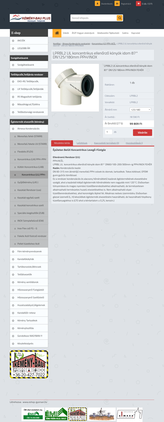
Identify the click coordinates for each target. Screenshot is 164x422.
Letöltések (82, 143)
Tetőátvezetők (24, 274)
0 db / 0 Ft (147, 4)
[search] (119, 18)
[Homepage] (57, 33)
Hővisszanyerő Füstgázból (30, 290)
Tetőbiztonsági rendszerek (30, 112)
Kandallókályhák (25, 259)
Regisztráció (125, 3)
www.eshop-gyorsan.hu (35, 402)
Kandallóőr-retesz (26, 313)
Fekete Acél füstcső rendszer (31, 236)
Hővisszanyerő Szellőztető (30, 297)
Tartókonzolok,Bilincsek (29, 266)
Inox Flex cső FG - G (27, 228)
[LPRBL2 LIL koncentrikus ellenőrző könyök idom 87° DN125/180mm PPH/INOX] (75, 65)
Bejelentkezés (105, 3)
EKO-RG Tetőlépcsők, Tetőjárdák (28, 82)
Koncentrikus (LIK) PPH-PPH (31, 159)
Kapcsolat (135, 32)
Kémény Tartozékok (27, 320)
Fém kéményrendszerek (29, 251)
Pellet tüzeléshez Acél (28, 243)
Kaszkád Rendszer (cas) (29, 190)
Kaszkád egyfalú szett (28, 197)
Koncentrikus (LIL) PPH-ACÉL (34, 175)
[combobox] (140, 109)
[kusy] (108, 132)
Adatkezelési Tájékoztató (108, 32)
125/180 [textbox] (135, 110)
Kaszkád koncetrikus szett (30, 205)
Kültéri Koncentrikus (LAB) (30, 167)
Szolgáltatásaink (25, 65)
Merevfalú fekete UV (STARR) (32, 144)
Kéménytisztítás (25, 328)
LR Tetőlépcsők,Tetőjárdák (30, 89)
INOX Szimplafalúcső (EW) (30, 220)
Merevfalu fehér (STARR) (29, 136)
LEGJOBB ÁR (23, 48)
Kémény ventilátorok (27, 282)
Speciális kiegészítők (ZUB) (30, 213)
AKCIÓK (21, 40)
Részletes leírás (62, 143)
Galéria (125, 32)
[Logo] (30, 17)
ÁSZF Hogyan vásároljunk (83, 32)
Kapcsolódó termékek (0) (106, 143)
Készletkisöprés (25, 343)
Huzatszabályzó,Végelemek (31, 305)
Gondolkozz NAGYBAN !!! (29, 336)
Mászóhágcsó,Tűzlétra (28, 104)
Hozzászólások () (134, 143)
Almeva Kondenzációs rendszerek (28, 129)
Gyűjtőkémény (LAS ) (27, 182)
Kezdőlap (57, 43)
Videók (66, 32)
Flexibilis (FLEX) (25, 151)
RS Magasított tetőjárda (29, 96)
